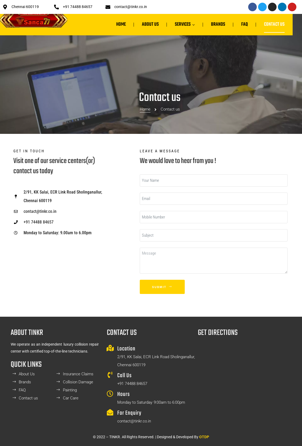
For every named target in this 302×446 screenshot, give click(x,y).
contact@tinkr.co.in (130, 7)
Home (145, 92)
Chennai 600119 (25, 7)
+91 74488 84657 (77, 7)
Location (126, 348)
